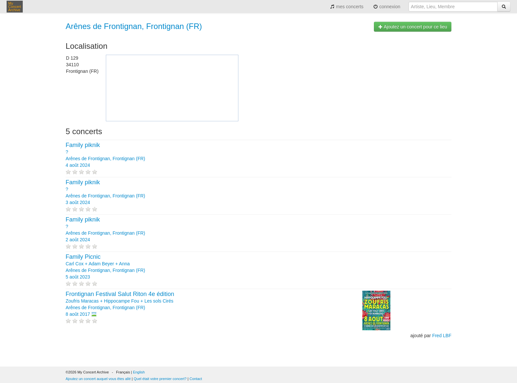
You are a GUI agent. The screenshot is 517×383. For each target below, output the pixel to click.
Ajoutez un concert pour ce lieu (412, 26)
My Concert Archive (14, 6)
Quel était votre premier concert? (160, 379)
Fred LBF (441, 335)
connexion (386, 6)
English (139, 372)
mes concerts (346, 6)
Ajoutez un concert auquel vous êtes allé (98, 379)
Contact (196, 379)
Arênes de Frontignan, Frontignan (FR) (134, 26)
